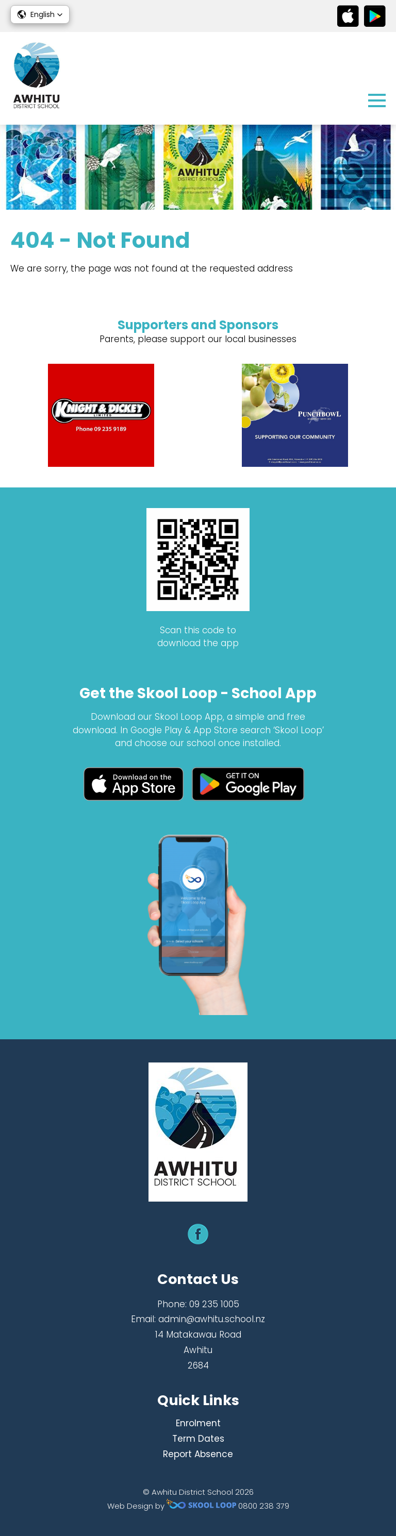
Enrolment (198, 1423)
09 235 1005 (214, 1304)
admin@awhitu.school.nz (211, 1319)
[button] (40, 14)
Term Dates (198, 1438)
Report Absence (198, 1454)
